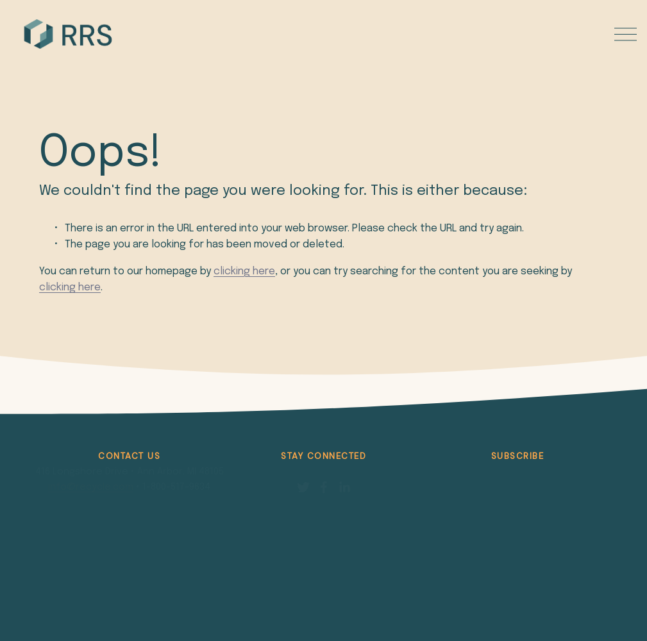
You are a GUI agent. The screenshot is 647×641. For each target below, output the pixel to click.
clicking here (244, 271)
